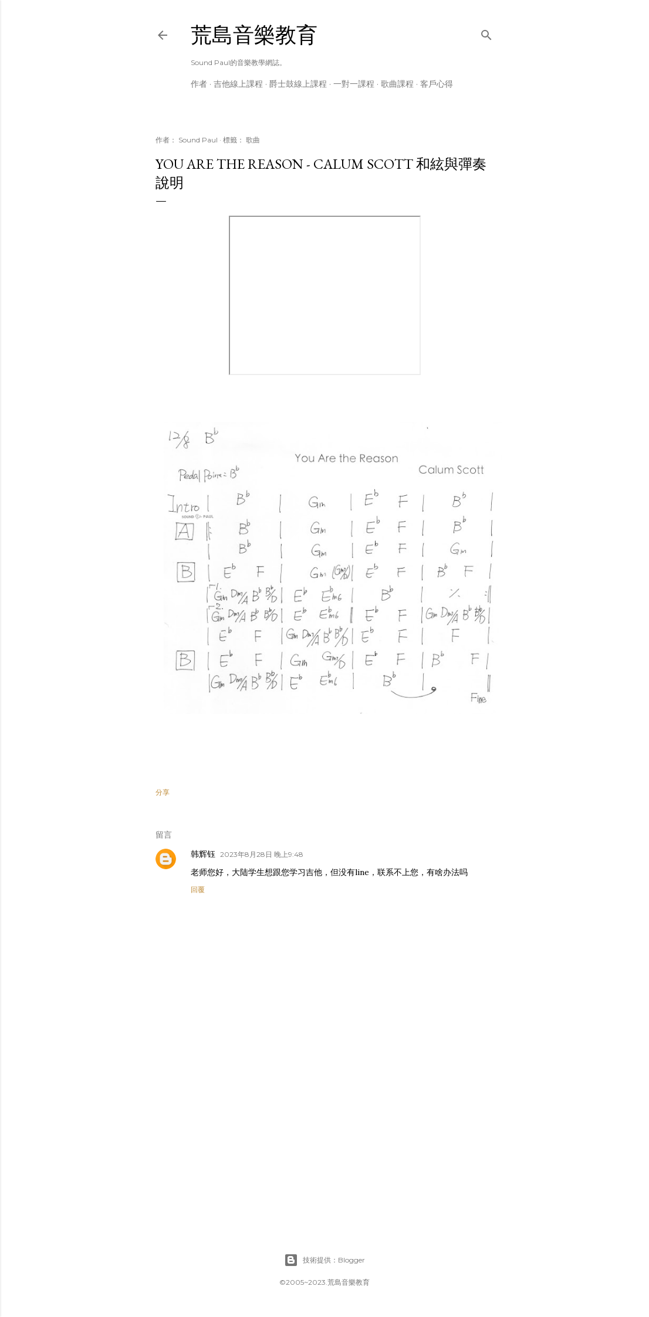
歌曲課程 (397, 84)
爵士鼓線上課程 (298, 84)
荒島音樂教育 (254, 35)
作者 (199, 84)
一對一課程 (353, 84)
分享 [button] (163, 792)
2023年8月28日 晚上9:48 (261, 854)
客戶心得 (436, 84)
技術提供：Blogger (324, 1260)
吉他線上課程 (238, 84)
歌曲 (253, 139)
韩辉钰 (203, 854)
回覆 (198, 889)
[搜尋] (486, 32)
